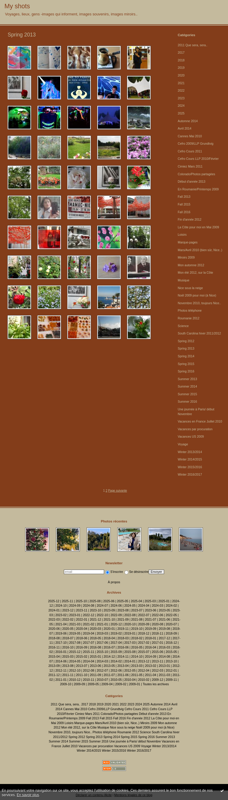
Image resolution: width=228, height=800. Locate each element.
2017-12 (164, 638)
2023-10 (95, 610)
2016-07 (109, 647)
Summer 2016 (187, 401)
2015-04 (54, 656)
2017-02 (143, 642)
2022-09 (116, 615)
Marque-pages (188, 242)
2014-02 (116, 661)
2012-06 (116, 670)
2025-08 (95, 601)
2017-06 (102, 642)
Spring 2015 (186, 364)
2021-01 (102, 624)
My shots (17, 6)
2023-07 (137, 610)
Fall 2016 (184, 212)
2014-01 (129, 661)
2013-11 (157, 661)
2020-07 (171, 624)
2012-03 (157, 670)
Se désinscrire (136, 571)
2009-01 (134, 684)
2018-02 (137, 638)
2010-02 (143, 679)
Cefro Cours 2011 (190, 151)
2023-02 (61, 615)
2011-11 (67, 675)
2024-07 (102, 605)
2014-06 (61, 661)
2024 (181, 105)
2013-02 (150, 665)
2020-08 (157, 624)
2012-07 (102, 670)
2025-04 (136, 601)
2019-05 (74, 633)
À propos (114, 582)
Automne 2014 (188, 121)
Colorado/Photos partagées (196, 174)
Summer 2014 (187, 386)
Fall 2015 (184, 204)
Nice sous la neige (190, 288)
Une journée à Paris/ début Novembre (135, 741)
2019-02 (116, 633)
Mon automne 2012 (191, 265)
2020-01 (109, 628)
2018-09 (171, 633)
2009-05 (93, 684)
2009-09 (79, 684)
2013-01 (164, 665)
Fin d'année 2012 (189, 219)
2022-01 (81, 619)
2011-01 (61, 679)
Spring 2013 (186, 348)
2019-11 (123, 628)
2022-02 (67, 619)
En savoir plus (28, 795)
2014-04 (88, 661)
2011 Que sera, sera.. (193, 45)
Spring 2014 (186, 356)
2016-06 (123, 647)
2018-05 (95, 638)
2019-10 (137, 628)
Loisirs (182, 234)
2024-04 (143, 605)
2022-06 (157, 615)
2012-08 (88, 670)
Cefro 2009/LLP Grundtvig (196, 143)
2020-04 (81, 628)
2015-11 (88, 652)
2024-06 (116, 605)
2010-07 (102, 679)
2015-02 (81, 656)
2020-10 (129, 624)
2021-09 (123, 619)
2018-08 (54, 638)
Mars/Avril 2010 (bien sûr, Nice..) (200, 250)
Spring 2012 (186, 341)
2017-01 (157, 642)
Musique (183, 280)
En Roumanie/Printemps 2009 (198, 189)
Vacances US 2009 (191, 436)
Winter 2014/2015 (190, 459)
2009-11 (171, 679)
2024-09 (74, 605)
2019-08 (164, 628)
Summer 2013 (187, 379)
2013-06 (95, 665)
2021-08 (137, 619)
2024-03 (157, 605)
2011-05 (137, 675)
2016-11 (54, 647)
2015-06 (157, 652)
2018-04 (109, 638)
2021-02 (88, 624)
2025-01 (163, 601)
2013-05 (109, 665)
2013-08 (67, 665)
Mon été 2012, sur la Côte (195, 272)
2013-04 (123, 665)
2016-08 (95, 647)
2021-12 (95, 619)
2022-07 (143, 615)
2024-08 (88, 605)
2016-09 (81, 647)
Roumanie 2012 (188, 318)
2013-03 (137, 665)
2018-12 (143, 633)
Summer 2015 (187, 394)
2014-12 (109, 656)
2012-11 (61, 670)
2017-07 (88, 642)
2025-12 (53, 601)
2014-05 (74, 661)
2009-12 (157, 679)
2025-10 (81, 601)
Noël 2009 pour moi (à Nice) (197, 295)
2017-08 (74, 642)
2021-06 (164, 619)
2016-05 (137, 647)
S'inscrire (114, 571)
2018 (181, 60)
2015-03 (67, 656)
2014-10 (137, 656)
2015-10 (102, 652)
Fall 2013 (184, 196)
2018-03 (123, 638)
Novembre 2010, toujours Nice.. (199, 303)
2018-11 (157, 633)
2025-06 (108, 601)
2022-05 (171, 615)
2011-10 (81, 675)
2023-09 (109, 610)
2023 (181, 98)
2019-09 (150, 628)
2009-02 (120, 684)
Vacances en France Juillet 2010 (200, 421)
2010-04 (129, 679)
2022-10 (102, 615)
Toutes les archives (156, 684)
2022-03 (54, 619)
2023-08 (123, 610)
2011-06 (123, 675)
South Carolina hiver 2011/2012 (199, 333)
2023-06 (150, 610)
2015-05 (171, 652)
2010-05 (116, 679)
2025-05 (122, 601)
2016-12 (171, 642)
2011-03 (164, 675)
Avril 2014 (184, 128)
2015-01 (95, 656)
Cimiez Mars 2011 (190, 166)
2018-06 (81, 638)
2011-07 (109, 675)
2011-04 (150, 675)
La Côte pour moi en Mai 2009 (198, 227)
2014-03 (102, 661)
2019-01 (129, 633)
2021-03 (74, 624)
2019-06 (61, 633)
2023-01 (74, 615)
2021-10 (109, 619)
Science (183, 326)
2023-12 (67, 610)
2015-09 (116, 652)
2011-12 (54, 675)
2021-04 (61, 624)
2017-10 (61, 642)
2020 (181, 75)
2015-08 (129, 652)
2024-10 (61, 605)
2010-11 (88, 679)
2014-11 (123, 656)
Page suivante (117, 490)
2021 (181, 83)
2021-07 (150, 619)
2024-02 (171, 605)
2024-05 (129, 605)
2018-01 (150, 638)
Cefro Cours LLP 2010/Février (198, 158)
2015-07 (143, 652)
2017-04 (116, 642)
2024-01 (54, 610)
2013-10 (171, 661)
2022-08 (129, 615)
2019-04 (88, 633)
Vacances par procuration (195, 429)
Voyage (183, 444)
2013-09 (54, 665)
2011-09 (95, 675)
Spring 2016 (186, 371)
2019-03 (102, 633)
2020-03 (95, 628)
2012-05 (129, 670)
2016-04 (150, 647)
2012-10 (74, 670)
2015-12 (74, 652)
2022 (181, 90)
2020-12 (116, 624)
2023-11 (81, 610)
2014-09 (150, 656)
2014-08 (164, 656)
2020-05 (67, 628)
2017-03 (129, 642)
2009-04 (107, 684)
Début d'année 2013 (191, 181)
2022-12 (88, 615)
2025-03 (150, 601)
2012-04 (143, 670)
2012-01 (171, 670)
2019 (181, 67)
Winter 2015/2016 (190, 467)
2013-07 (81, 665)
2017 (181, 52)
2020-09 (143, 624)
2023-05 (164, 610)
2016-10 (67, 647)
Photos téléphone (190, 310)
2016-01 (61, 652)
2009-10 (65, 684)
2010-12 (74, 679)
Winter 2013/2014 (190, 452)
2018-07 (67, 638)
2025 (181, 113)
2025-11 (67, 601)
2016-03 (164, 647)
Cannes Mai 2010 (190, 136)
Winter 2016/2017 (190, 474)
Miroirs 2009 (186, 257)
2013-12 (143, 661)
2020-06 (54, 628)
